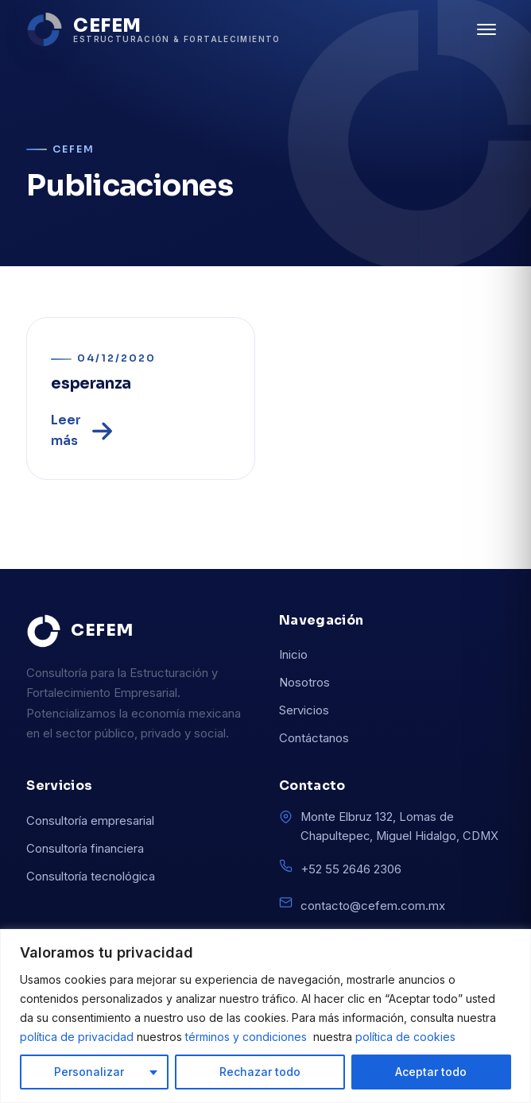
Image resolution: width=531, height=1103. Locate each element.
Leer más (83, 430)
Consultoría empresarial (90, 820)
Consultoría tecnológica (90, 876)
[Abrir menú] (486, 29)
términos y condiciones (247, 1036)
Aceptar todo (431, 1071)
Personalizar (89, 1071)
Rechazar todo (259, 1071)
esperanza (91, 383)
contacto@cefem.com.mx (372, 905)
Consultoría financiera (85, 848)
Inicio (293, 654)
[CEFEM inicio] (153, 29)
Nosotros (304, 682)
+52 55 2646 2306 (350, 869)
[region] (265, 1016)
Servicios (304, 710)
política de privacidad (78, 1036)
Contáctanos (314, 737)
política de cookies (405, 1036)
